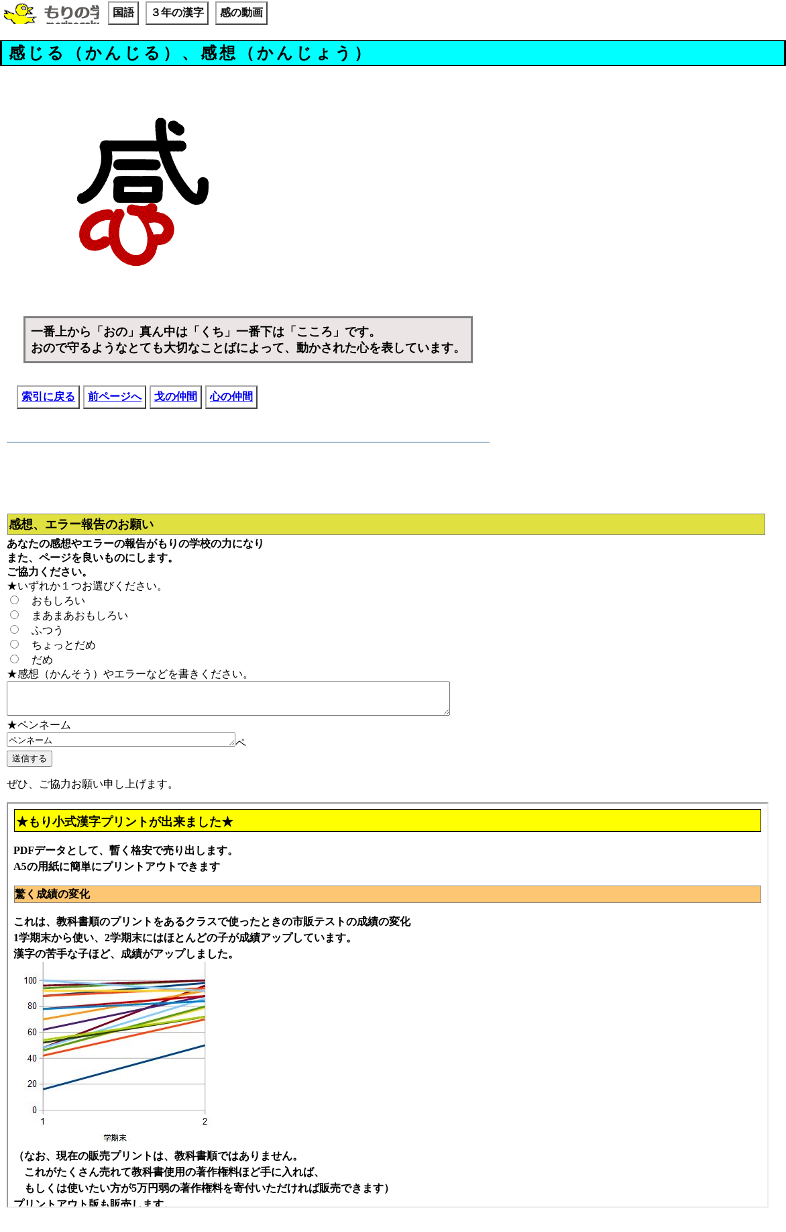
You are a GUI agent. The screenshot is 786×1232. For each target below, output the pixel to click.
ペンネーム (134, 747)
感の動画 (241, 12)
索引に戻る (48, 396)
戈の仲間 (175, 396)
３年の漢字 (177, 12)
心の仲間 (231, 396)
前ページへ (115, 396)
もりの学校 (51, 14)
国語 (123, 12)
